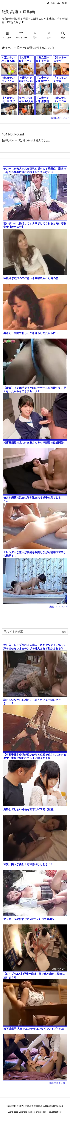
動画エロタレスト (60, 117)
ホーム (9, 47)
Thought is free (54, 1112)
